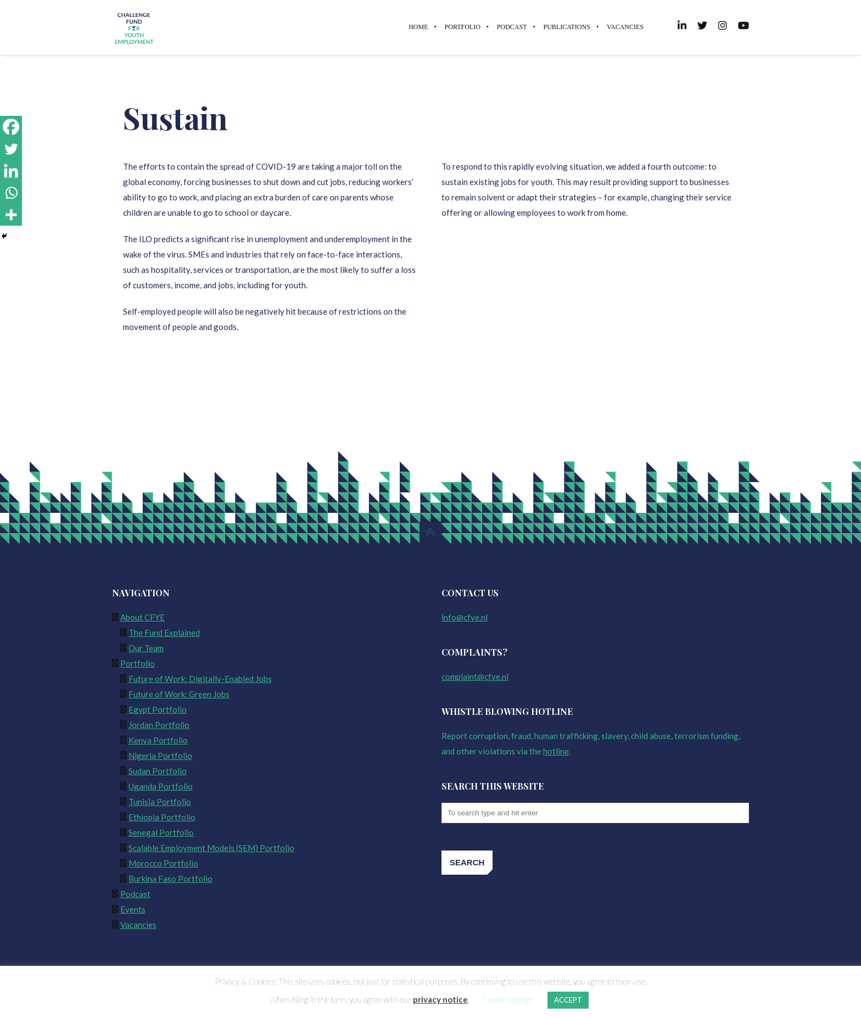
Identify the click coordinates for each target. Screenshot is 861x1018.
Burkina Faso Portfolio (170, 878)
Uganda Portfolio (160, 786)
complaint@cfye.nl (474, 676)
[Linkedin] (11, 171)
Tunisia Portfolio (159, 802)
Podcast (135, 894)
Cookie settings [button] (508, 999)
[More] (11, 215)
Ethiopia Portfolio (161, 817)
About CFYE (142, 617)
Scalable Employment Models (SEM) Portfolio (211, 848)
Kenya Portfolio (158, 740)
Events (133, 909)
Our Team (146, 648)
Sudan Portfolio (157, 771)
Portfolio (137, 663)
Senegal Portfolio (161, 832)
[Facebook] (11, 127)
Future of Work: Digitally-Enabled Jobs (200, 679)
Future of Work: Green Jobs (179, 694)
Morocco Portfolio (163, 863)
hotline (556, 751)
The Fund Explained (164, 632)
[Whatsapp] (11, 193)
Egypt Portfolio (157, 709)
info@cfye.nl (464, 617)
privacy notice (440, 999)
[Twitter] (11, 149)
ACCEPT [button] (568, 999)
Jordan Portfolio (158, 725)
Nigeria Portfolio (160, 755)
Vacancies (138, 925)
